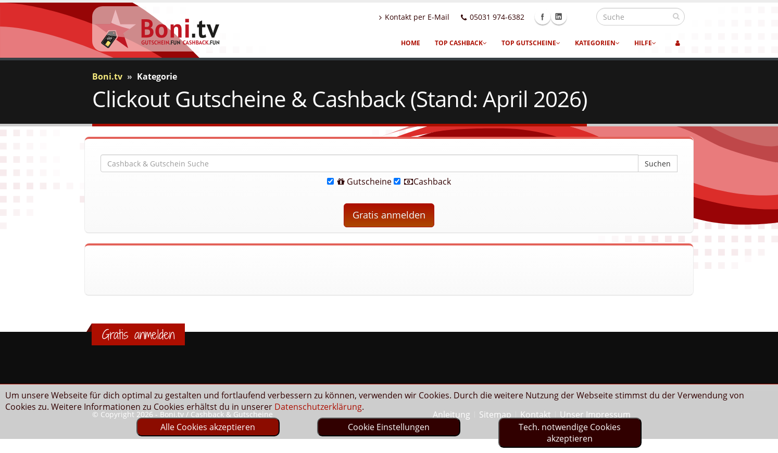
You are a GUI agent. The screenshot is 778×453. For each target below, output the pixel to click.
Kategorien (597, 42)
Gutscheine (359, 181)
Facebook (565, 16)
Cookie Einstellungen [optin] (389, 427)
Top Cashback (461, 42)
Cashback (422, 181)
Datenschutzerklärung (318, 406)
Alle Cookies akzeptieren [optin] (207, 427)
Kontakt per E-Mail (436, 17)
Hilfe (645, 42)
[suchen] (676, 16)
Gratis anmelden (389, 215)
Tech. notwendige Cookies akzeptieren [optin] (570, 432)
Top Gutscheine (530, 42)
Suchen (658, 164)
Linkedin (581, 16)
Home (410, 42)
